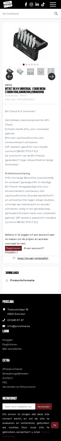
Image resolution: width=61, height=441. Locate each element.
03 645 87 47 (15, 320)
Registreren (13, 248)
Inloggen (7, 340)
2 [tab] (26, 65)
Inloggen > (11, 252)
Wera (8, 85)
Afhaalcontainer (12, 369)
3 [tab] (29, 65)
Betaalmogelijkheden (15, 373)
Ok (54, 425)
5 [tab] (35, 65)
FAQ (4, 382)
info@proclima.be (18, 326)
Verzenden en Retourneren (19, 387)
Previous (9, 76)
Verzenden (43, 406)
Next (51, 76)
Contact (7, 378)
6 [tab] (37, 65)
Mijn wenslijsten (12, 349)
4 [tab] (32, 65)
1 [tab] (24, 65)
